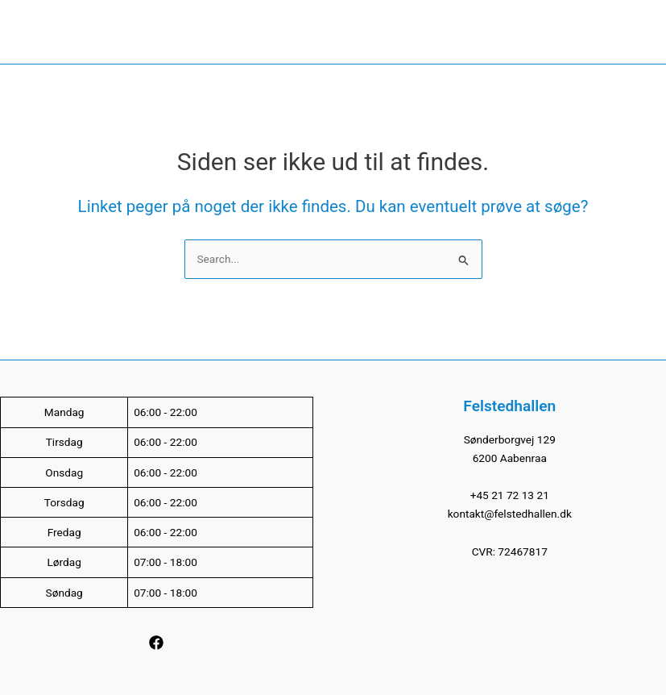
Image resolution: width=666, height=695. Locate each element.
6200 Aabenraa (510, 458)
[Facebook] (156, 642)
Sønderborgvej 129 (510, 439)
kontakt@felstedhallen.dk (510, 513)
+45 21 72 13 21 (509, 495)
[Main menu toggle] (638, 31)
